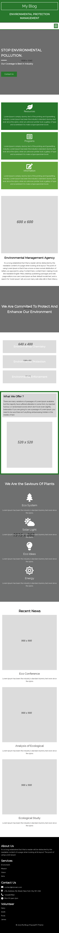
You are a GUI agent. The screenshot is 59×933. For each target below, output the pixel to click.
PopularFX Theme (36, 925)
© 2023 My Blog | (22, 925)
